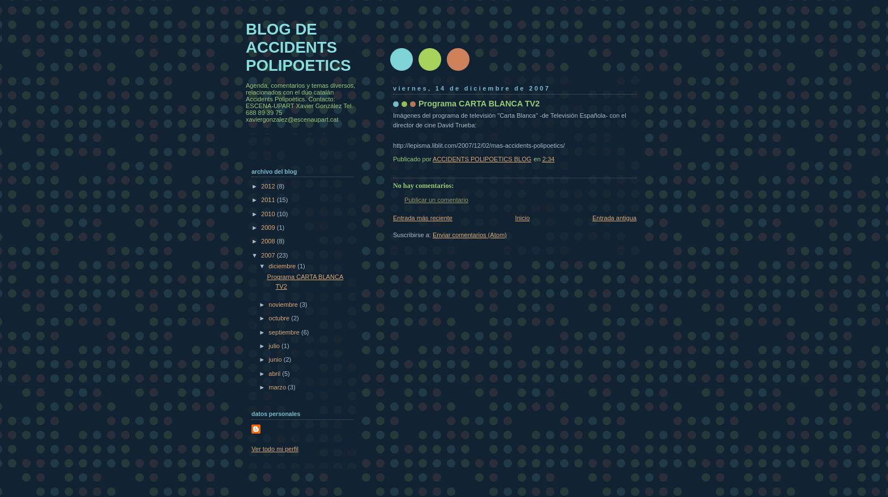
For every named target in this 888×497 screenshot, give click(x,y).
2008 (269, 241)
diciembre (282, 266)
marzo (278, 387)
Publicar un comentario (436, 199)
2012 (269, 186)
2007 (269, 255)
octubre (279, 318)
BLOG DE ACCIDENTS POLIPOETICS (298, 47)
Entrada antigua (614, 218)
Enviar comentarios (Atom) (470, 235)
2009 (269, 227)
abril (275, 373)
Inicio (522, 218)
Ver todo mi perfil (274, 448)
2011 (269, 199)
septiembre (284, 332)
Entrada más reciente (422, 218)
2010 (269, 214)
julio (274, 345)
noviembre (284, 304)
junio (275, 359)
